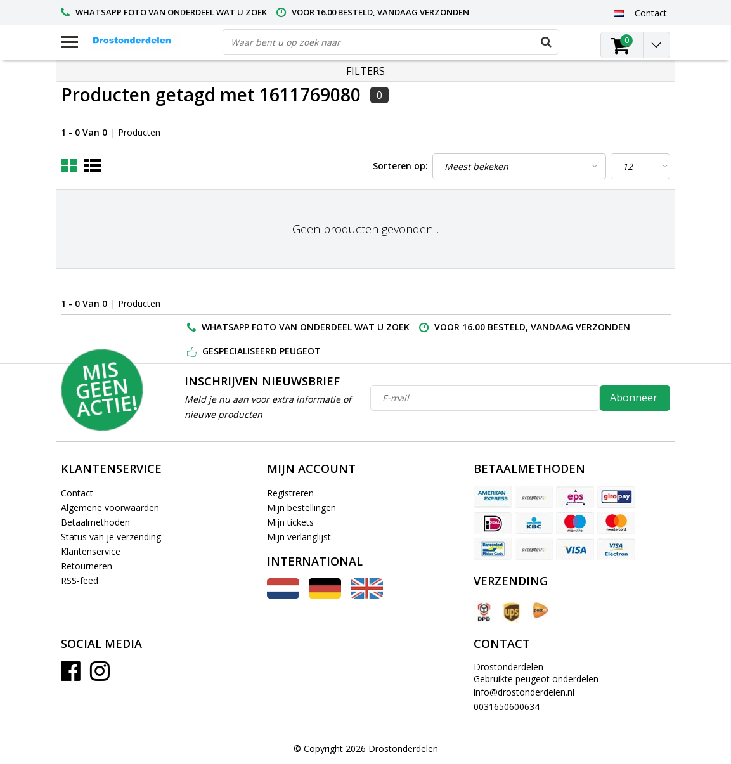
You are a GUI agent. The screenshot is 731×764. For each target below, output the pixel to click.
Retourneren (86, 566)
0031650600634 (507, 707)
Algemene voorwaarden (110, 508)
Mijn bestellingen (301, 508)
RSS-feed (79, 580)
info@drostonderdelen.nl (524, 692)
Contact (77, 493)
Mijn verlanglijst (299, 537)
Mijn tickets (290, 522)
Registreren (290, 493)
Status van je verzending (111, 537)
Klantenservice (90, 551)
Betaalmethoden (95, 522)
